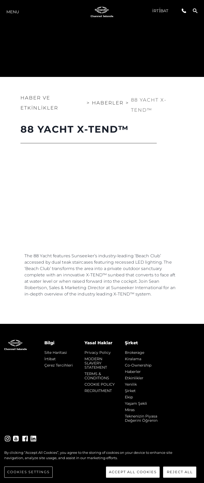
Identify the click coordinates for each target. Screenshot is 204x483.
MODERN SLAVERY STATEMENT (95, 363)
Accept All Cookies (133, 472)
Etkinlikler (134, 378)
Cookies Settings (28, 472)
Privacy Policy (97, 352)
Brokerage (134, 352)
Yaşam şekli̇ (136, 403)
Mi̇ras (130, 409)
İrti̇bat (160, 10)
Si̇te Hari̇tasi (55, 352)
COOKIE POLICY (99, 384)
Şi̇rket (130, 390)
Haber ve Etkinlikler (39, 103)
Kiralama (133, 358)
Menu (12, 11)
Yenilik (131, 384)
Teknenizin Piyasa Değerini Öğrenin (141, 418)
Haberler (133, 371)
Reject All (180, 472)
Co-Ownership (138, 365)
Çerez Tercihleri (58, 365)
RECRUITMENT (98, 390)
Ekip (129, 397)
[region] (102, 464)
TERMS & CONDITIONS (96, 375)
